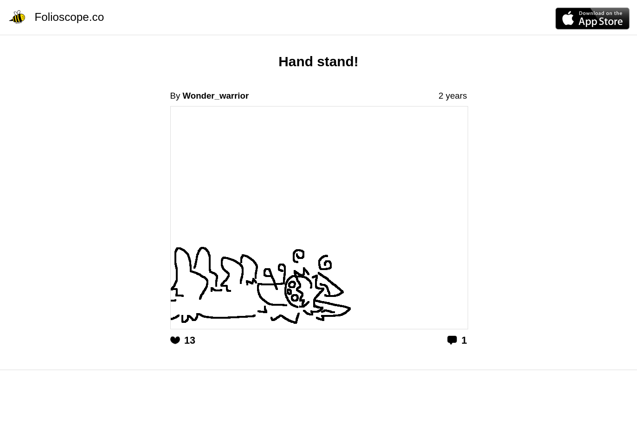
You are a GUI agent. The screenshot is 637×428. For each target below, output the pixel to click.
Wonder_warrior (215, 96)
